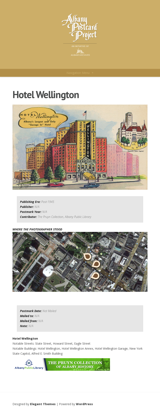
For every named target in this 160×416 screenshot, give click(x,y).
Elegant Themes (43, 404)
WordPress (84, 404)
